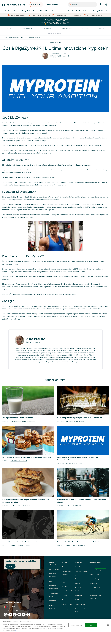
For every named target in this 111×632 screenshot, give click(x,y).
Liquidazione (86, 11)
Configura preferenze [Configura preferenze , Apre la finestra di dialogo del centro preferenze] (76, 625)
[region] (55, 625)
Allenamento (27, 28)
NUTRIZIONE (36, 5)
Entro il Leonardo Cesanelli (23, 421)
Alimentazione (67, 28)
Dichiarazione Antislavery (79, 577)
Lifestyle (85, 28)
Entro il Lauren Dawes (20, 506)
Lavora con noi (80, 604)
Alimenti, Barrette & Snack (48, 11)
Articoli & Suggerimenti (66, 580)
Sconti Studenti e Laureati (95, 589)
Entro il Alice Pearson (59, 56)
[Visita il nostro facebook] (10, 614)
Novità (10, 28)
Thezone (11, 37)
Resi (50, 581)
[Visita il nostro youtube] (19, 614)
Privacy (77, 583)
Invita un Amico (98, 568)
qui (76, 362)
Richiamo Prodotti (52, 606)
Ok (91, 625)
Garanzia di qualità (81, 571)
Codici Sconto (94, 574)
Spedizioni (52, 601)
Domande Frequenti (52, 575)
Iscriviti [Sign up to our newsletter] (10, 566)
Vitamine (35, 11)
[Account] (100, 4)
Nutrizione (65, 567)
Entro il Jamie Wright (75, 421)
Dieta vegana (66, 609)
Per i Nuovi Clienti (74, 11)
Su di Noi (78, 567)
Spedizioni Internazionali (53, 587)
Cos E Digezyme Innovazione (31, 37)
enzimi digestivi (46, 130)
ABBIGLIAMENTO (54, 5)
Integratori (26, 11)
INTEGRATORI (55, 42)
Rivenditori (78, 595)
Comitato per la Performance (80, 610)
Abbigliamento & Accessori (67, 572)
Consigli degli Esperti (100, 11)
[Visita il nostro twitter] (24, 614)
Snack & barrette (67, 591)
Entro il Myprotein (19, 461)
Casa (5, 37)
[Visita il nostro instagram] (6, 614)
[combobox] (82, 4)
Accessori (63, 11)
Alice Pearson (36, 339)
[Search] (70, 4)
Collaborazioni (79, 600)
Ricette (101, 28)
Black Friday (93, 583)
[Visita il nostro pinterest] (28, 614)
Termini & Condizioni (78, 589)
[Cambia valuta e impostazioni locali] (22, 607)
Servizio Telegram (95, 579)
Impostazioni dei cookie (12, 602)
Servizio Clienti (54, 569)
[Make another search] (55, 33)
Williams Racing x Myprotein (95, 596)
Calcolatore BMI (67, 604)
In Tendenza (8, 11)
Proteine (17, 11)
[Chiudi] (108, 625)
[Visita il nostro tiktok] (15, 614)
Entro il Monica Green (20, 545)
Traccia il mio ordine (53, 594)
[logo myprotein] (13, 4)
